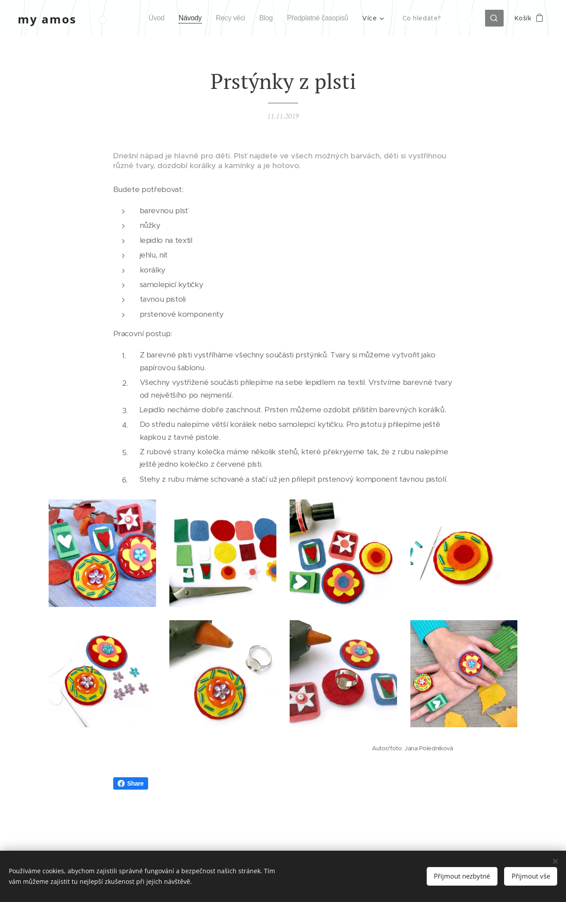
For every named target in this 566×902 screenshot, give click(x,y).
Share (131, 783)
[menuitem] (150, 18)
